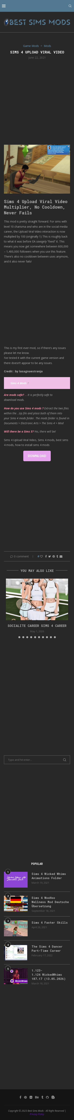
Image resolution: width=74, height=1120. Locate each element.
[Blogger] (53, 1097)
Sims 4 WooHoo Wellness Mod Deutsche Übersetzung (50, 902)
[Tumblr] (42, 1097)
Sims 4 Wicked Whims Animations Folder (49, 876)
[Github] (47, 1097)
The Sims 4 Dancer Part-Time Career (47, 948)
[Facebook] (20, 1097)
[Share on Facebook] (46, 556)
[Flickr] (31, 1097)
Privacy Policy (37, 1114)
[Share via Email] (61, 556)
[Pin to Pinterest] (53, 556)
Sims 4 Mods (18, 383)
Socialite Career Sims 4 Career (37, 626)
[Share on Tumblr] (57, 556)
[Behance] (37, 1097)
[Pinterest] (25, 1097)
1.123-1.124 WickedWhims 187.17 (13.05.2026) (49, 974)
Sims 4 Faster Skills (50, 922)
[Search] (70, 6)
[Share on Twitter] (49, 556)
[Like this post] (41, 556)
